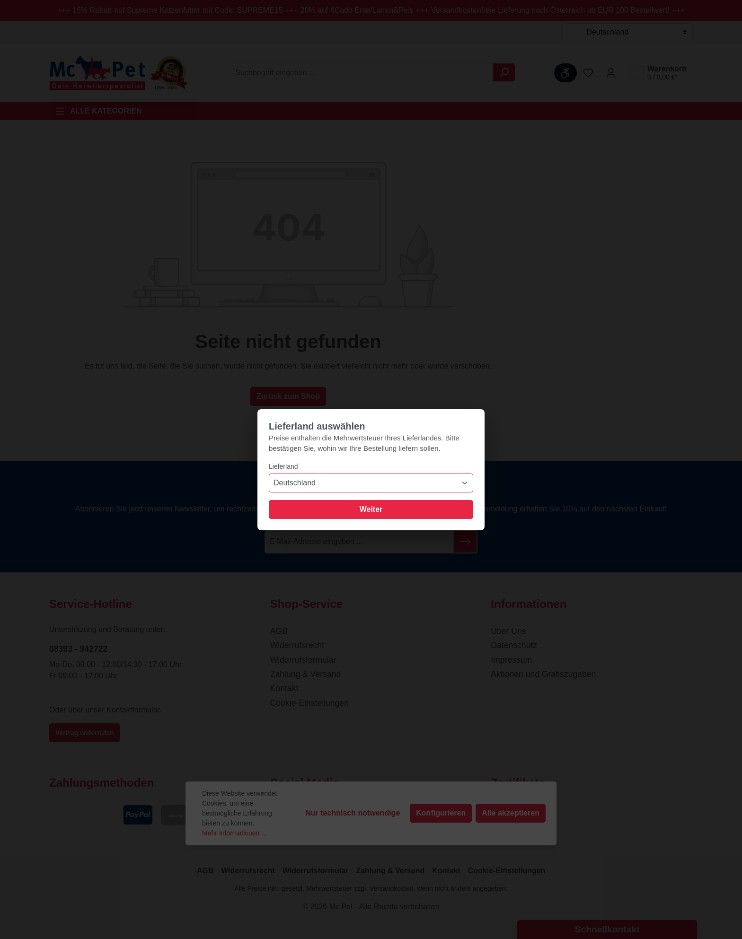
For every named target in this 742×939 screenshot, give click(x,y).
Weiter (371, 509)
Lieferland (283, 466)
